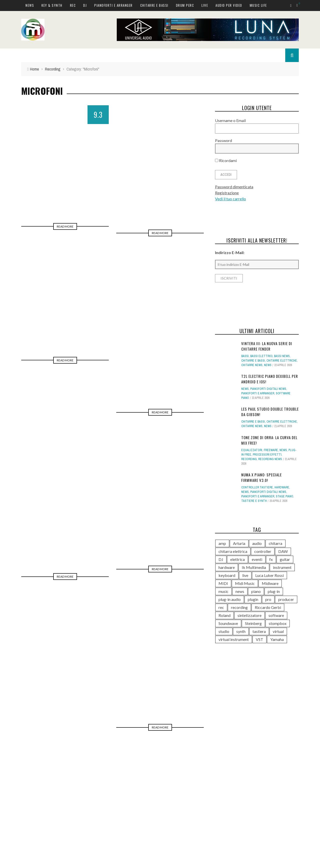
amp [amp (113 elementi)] (222, 543)
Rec (73, 5)
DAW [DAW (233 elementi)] (283, 551)
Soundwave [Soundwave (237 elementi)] (228, 623)
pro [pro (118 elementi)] (268, 599)
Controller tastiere (257, 487)
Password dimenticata (234, 186)
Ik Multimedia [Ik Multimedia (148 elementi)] (254, 567)
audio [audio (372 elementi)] (257, 543)
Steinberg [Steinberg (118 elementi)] (253, 623)
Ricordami (226, 160)
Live (205, 5)
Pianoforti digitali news (268, 389)
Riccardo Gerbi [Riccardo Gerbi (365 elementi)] (268, 607)
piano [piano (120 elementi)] (256, 591)
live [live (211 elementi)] (245, 575)
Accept (293, 862)
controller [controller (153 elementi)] (262, 551)
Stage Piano (284, 496)
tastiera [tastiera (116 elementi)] (259, 631)
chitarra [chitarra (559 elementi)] (275, 543)
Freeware (271, 450)
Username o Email (230, 120)
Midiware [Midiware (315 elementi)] (270, 583)
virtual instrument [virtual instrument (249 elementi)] (233, 639)
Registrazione (227, 192)
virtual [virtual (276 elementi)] (278, 631)
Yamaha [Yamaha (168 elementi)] (277, 639)
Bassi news (282, 356)
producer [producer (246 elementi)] (286, 599)
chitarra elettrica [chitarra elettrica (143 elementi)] (232, 551)
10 (131, 722)
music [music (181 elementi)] (223, 591)
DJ (85, 5)
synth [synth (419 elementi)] (241, 631)
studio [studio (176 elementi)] (223, 631)
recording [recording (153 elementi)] (239, 607)
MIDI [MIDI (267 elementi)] (223, 583)
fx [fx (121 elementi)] (271, 559)
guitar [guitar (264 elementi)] (285, 559)
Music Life (258, 5)
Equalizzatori (251, 450)
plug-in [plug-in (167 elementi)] (274, 591)
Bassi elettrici (261, 356)
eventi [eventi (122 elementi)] (257, 559)
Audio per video (229, 5)
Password (223, 140)
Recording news (270, 459)
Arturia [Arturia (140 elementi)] (239, 543)
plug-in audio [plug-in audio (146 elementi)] (229, 599)
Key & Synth (52, 5)
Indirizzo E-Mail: (229, 252)
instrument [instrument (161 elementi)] (282, 567)
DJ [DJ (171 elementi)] (220, 559)
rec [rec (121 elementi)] (221, 607)
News (30, 5)
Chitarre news (251, 365)
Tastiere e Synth (254, 501)
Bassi (245, 356)
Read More (65, 226)
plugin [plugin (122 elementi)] (253, 599)
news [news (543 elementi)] (240, 591)
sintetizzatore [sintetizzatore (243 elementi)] (250, 615)
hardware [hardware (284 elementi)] (226, 567)
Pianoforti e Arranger (113, 5)
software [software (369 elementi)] (276, 615)
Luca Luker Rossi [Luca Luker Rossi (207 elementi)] (269, 575)
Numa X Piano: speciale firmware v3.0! (261, 477)
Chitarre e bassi (154, 5)
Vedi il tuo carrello (230, 198)
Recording (249, 459)
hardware (281, 487)
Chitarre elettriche (281, 361)
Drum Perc (185, 5)
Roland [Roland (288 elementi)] (224, 615)
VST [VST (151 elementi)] (259, 639)
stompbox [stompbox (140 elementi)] (277, 623)
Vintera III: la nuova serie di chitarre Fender (266, 346)
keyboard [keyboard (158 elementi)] (226, 575)
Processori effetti (267, 455)
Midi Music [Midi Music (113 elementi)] (245, 583)
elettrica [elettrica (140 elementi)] (237, 559)
